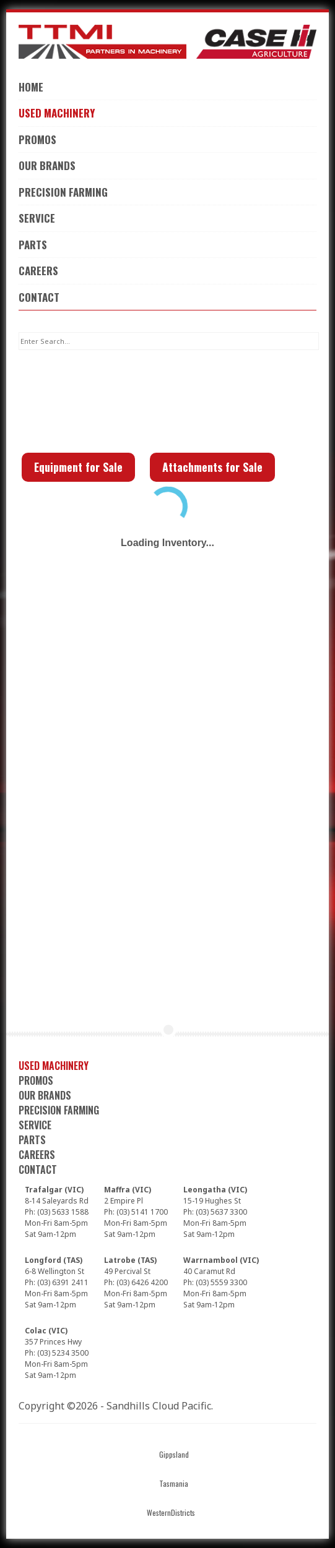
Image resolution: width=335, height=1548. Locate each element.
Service (37, 218)
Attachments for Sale (212, 467)
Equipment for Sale (78, 467)
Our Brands (47, 165)
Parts (33, 244)
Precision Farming (63, 192)
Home (31, 87)
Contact (39, 297)
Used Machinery (57, 113)
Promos (37, 139)
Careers (38, 270)
